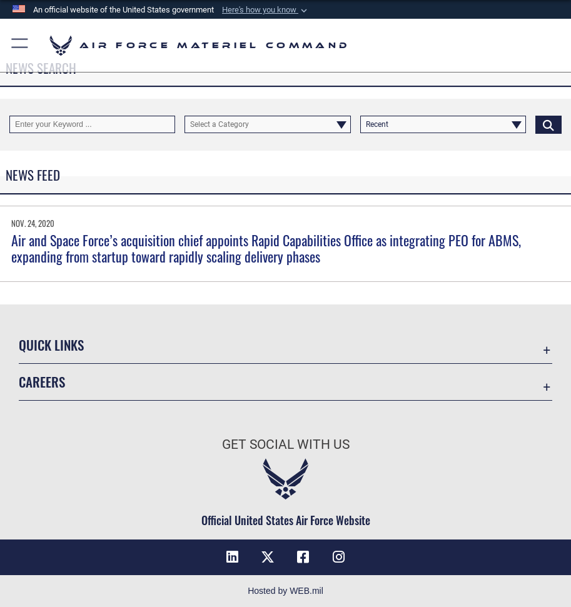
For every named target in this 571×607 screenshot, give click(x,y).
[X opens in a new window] (267, 557)
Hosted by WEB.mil (285, 591)
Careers (42, 381)
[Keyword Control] (92, 124)
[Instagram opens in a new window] (338, 557)
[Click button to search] (548, 124)
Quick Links (51, 344)
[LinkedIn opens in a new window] (232, 557)
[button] (266, 10)
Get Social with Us (286, 444)
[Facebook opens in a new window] (303, 557)
